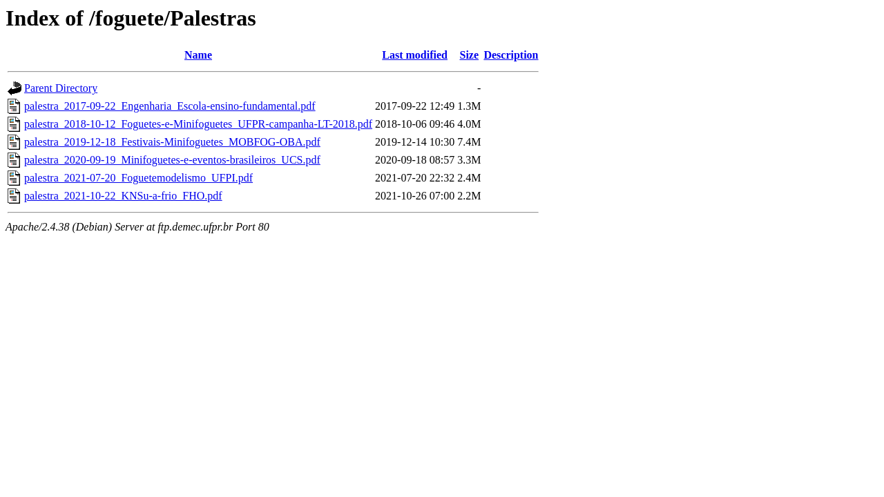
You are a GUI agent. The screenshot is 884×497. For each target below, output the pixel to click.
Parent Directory (60, 88)
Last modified (415, 55)
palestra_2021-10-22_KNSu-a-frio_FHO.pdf (123, 196)
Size (469, 55)
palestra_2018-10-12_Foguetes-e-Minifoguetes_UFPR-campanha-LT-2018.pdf (198, 124)
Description (510, 55)
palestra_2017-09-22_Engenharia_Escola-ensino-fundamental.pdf (170, 106)
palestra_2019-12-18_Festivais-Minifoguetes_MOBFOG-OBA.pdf (172, 142)
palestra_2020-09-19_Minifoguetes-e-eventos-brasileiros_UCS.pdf (172, 160)
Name (198, 55)
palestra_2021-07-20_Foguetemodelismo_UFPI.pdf (138, 178)
